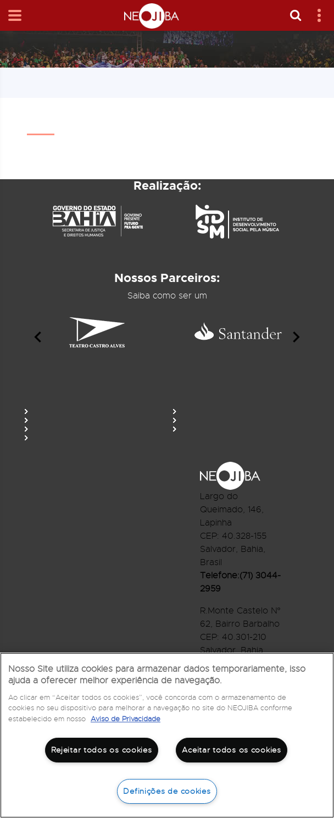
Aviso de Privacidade (125, 718)
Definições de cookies (166, 791)
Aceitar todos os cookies (231, 750)
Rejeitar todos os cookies (101, 750)
